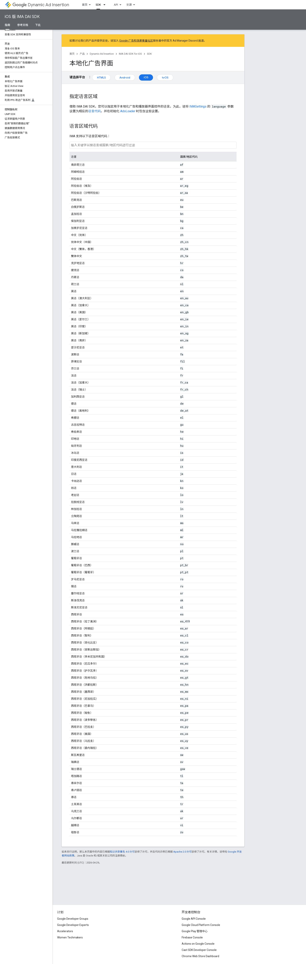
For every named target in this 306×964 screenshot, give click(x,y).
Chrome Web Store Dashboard (200, 956)
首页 (84, 4)
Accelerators (65, 931)
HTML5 (101, 77)
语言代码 (94, 111)
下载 (38, 25)
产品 (82, 53)
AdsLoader (127, 111)
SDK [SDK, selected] (98, 4)
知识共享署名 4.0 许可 (122, 851)
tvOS (165, 77)
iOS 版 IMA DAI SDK (22, 16)
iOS (146, 77)
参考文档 (22, 25)
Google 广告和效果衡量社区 (136, 40)
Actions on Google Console (198, 943)
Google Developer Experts (73, 925)
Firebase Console (192, 937)
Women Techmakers (70, 937)
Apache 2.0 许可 (182, 851)
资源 (129, 4)
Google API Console (194, 918)
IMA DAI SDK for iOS (130, 53)
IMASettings (197, 106)
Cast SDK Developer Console (199, 950)
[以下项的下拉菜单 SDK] (105, 4)
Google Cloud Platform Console (201, 925)
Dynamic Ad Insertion (40, 4)
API (116, 4)
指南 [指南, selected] (7, 25)
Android (124, 77)
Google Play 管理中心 (195, 931)
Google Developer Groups (72, 918)
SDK (149, 53)
